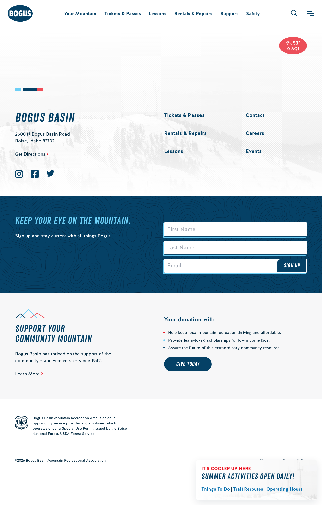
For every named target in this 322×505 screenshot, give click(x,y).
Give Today (187, 365)
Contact (255, 115)
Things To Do (215, 489)
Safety (253, 13)
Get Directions (30, 154)
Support (229, 13)
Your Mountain (80, 13)
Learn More (27, 375)
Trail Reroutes (248, 489)
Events (254, 151)
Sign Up (292, 266)
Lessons (157, 13)
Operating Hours (284, 489)
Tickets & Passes (122, 13)
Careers (255, 133)
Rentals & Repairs (193, 13)
